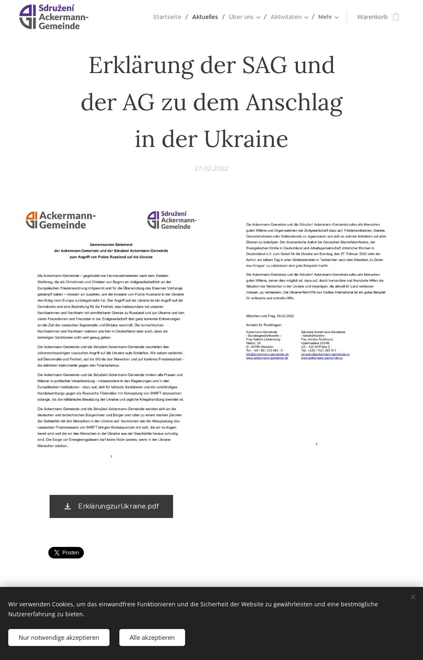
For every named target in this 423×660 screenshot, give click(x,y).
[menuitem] (169, 17)
